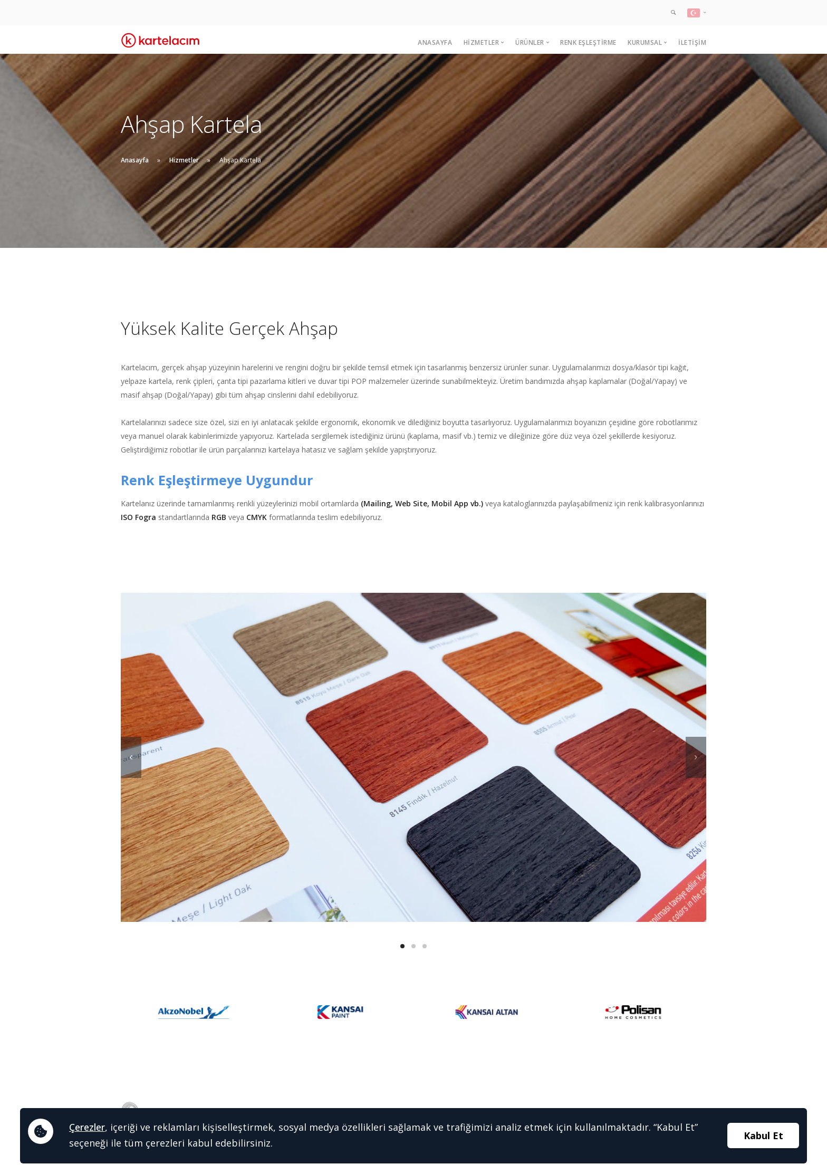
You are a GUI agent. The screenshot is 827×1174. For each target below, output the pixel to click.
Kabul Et (763, 1135)
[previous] (131, 757)
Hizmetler (184, 160)
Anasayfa (435, 42)
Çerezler (87, 1127)
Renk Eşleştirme (588, 42)
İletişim (692, 42)
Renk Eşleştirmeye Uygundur (217, 480)
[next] (696, 757)
